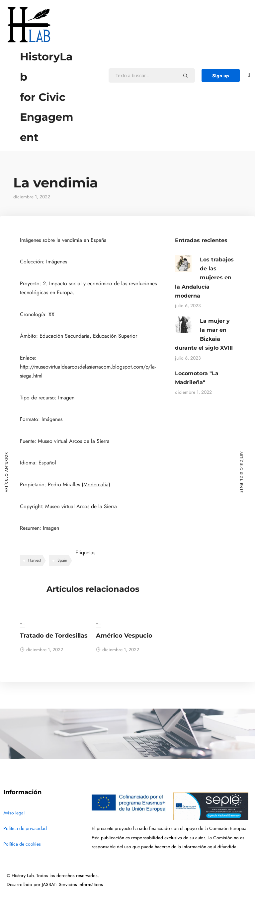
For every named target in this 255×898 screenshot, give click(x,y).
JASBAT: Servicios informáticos (72, 884)
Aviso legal (14, 813)
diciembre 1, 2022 (41, 650)
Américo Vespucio (124, 635)
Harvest (34, 560)
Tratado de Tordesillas (54, 635)
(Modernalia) (96, 484)
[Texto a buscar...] (186, 75)
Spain (62, 560)
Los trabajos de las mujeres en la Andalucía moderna (204, 277)
